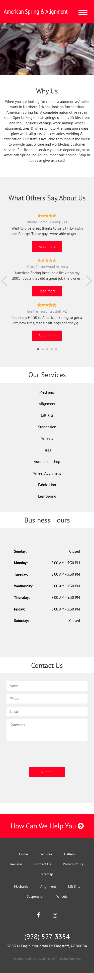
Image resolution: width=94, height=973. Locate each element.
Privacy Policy (73, 864)
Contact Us (42, 864)
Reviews (16, 864)
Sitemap (47, 874)
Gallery (69, 854)
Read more (47, 246)
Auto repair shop (47, 461)
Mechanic (47, 392)
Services (46, 854)
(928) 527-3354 (47, 936)
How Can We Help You (47, 825)
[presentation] (45, 753)
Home (23, 854)
